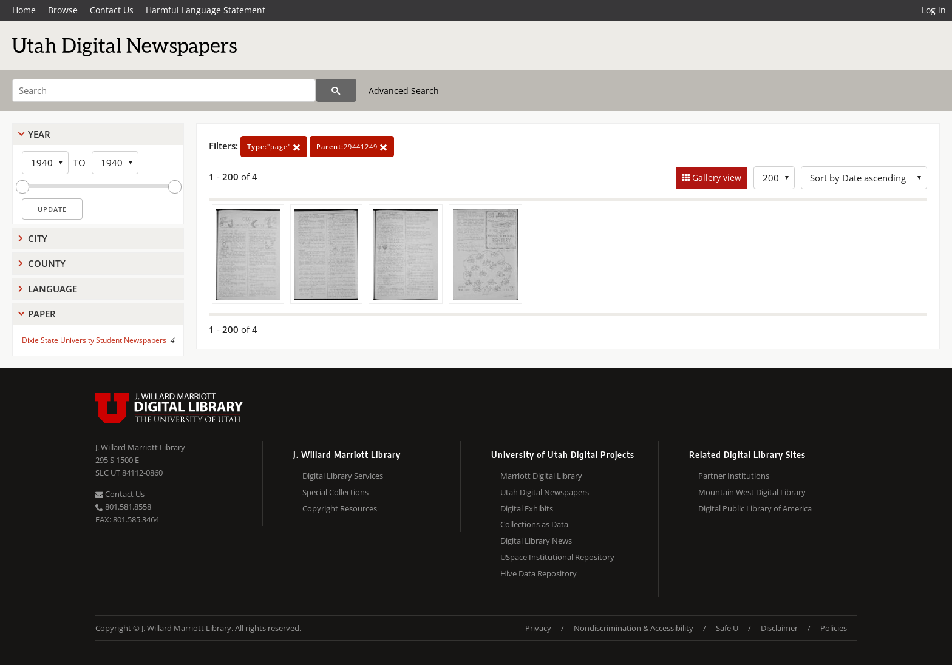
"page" (274, 146)
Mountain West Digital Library (752, 492)
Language (52, 289)
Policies (833, 628)
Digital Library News (536, 540)
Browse (63, 10)
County (47, 263)
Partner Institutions (733, 475)
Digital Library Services (342, 475)
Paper (42, 314)
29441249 (351, 146)
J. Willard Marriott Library (140, 447)
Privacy (538, 628)
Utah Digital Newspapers (544, 492)
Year (39, 134)
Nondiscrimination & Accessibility (633, 628)
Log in (934, 10)
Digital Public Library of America (755, 508)
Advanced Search (404, 90)
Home (24, 10)
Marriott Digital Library (541, 475)
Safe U (727, 628)
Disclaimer (779, 628)
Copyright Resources (339, 508)
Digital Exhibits (526, 508)
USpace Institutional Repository (557, 557)
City (37, 238)
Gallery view (715, 177)
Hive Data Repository (538, 573)
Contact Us (112, 10)
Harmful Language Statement (205, 10)
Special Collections (335, 492)
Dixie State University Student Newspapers (94, 340)
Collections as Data (534, 524)
